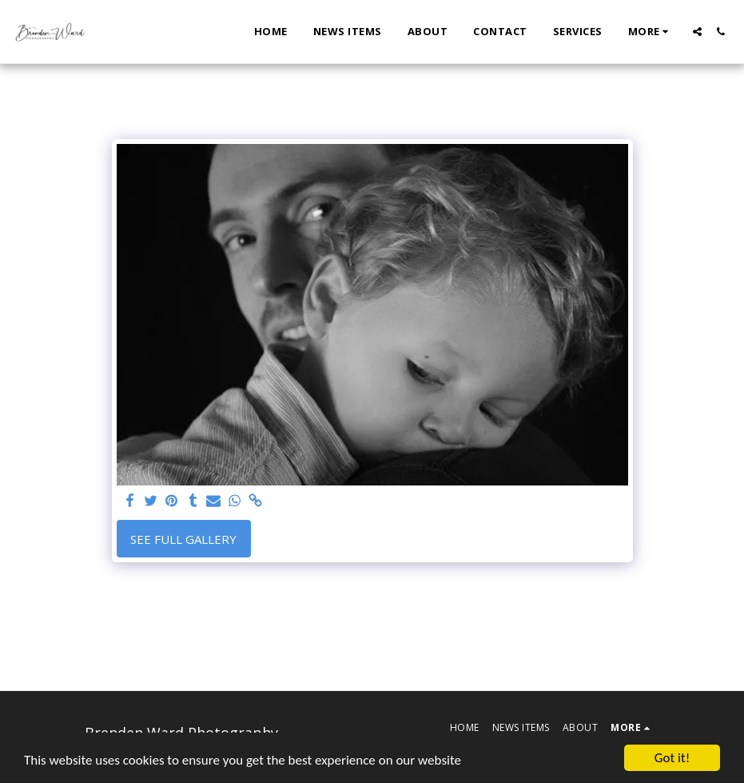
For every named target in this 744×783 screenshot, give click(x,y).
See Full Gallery (183, 539)
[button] (697, 31)
